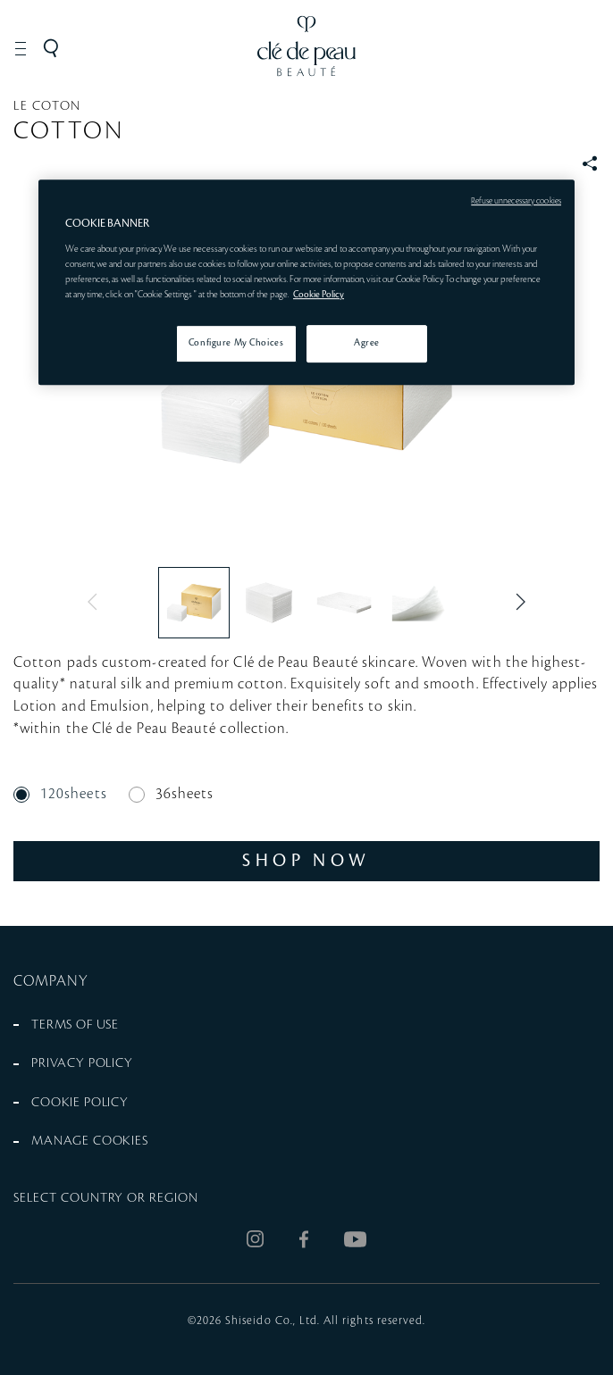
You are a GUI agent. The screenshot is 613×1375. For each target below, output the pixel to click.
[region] (306, 282)
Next (516, 601)
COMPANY (51, 981)
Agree (367, 343)
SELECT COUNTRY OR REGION (105, 1198)
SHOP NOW (306, 860)
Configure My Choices (236, 343)
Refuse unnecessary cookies (516, 200)
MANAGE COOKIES (89, 1141)
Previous (96, 601)
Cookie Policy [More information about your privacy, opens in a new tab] (318, 294)
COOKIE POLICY (80, 1103)
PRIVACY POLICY (82, 1063)
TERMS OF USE (75, 1025)
